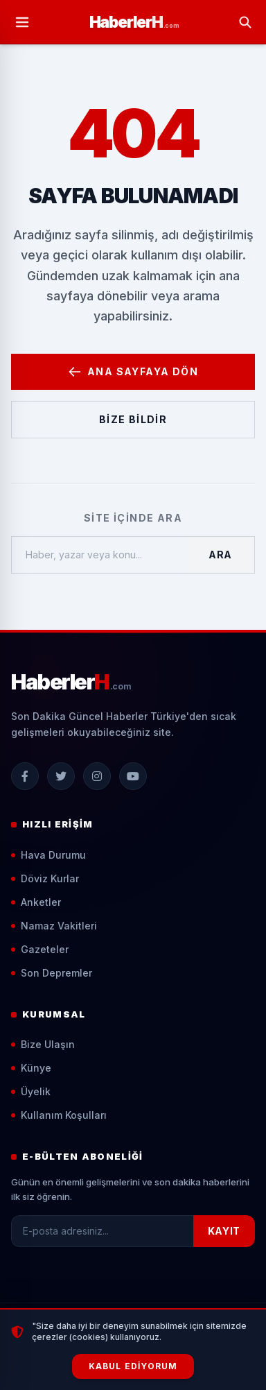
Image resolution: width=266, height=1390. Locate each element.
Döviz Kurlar (45, 878)
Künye (31, 1068)
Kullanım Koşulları (59, 1115)
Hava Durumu (48, 855)
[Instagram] (97, 776)
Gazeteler (40, 949)
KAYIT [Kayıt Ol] (224, 1231)
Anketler (36, 902)
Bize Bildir (133, 419)
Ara (220, 554)
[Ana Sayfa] (134, 22)
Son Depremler (51, 973)
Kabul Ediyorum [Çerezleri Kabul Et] (133, 1366)
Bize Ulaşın (43, 1044)
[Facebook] (25, 776)
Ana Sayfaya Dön (133, 372)
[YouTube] (133, 776)
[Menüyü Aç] (22, 22)
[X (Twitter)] (61, 776)
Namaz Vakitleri (54, 926)
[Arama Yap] (245, 22)
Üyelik (31, 1091)
